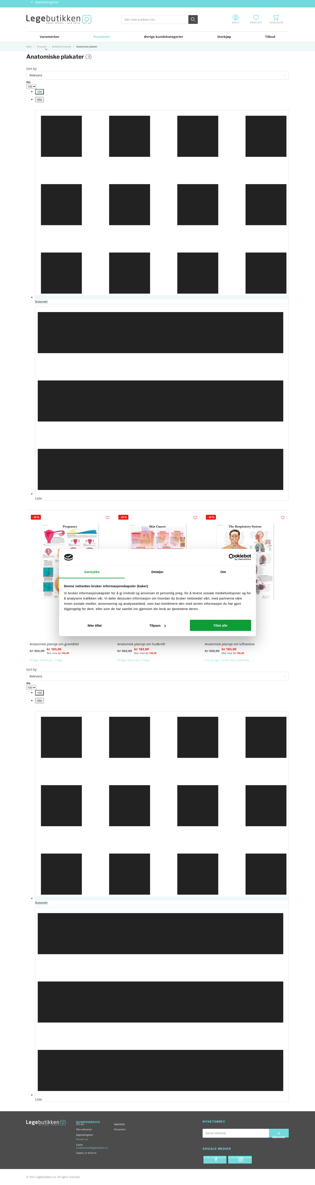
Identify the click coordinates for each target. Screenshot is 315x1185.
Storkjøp (224, 36)
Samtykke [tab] (92, 571)
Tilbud (270, 36)
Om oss (80, 1124)
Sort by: (31, 69)
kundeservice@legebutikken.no (92, 1147)
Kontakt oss (82, 1139)
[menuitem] (39, 91)
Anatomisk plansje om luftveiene (230, 644)
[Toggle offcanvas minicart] (276, 19)
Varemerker (50, 36)
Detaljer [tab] (157, 571)
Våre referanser (84, 1129)
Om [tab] (223, 571)
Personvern (120, 1129)
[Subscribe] (279, 1133)
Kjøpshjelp (119, 1124)
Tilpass (157, 625)
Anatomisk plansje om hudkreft (141, 644)
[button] (108, 518)
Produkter (101, 36)
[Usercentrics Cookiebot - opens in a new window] (232, 557)
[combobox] (159, 19)
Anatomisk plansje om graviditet (54, 644)
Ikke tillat (95, 625)
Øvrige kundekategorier (163, 36)
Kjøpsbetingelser (47, 2)
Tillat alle (221, 625)
